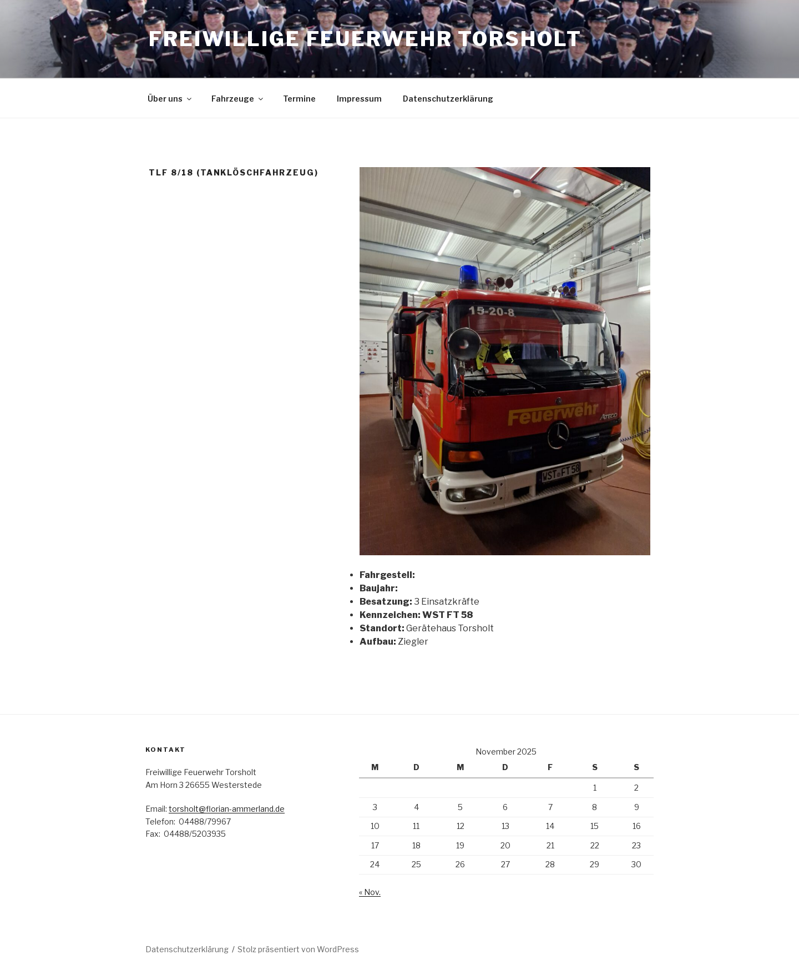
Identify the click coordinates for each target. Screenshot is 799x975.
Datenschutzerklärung (448, 98)
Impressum (359, 98)
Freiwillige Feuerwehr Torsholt (365, 39)
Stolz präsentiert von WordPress (298, 949)
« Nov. (370, 892)
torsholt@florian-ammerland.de (227, 808)
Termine (299, 98)
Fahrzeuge (238, 98)
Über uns (170, 98)
